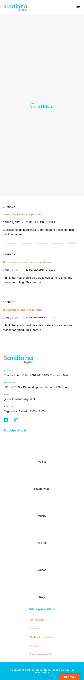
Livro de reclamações (41, 654)
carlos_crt (11, 222)
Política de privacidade (42, 637)
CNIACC (34, 645)
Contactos (35, 628)
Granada (9, 206)
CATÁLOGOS (37, 620)
